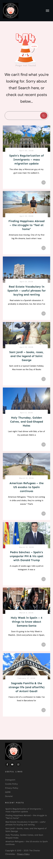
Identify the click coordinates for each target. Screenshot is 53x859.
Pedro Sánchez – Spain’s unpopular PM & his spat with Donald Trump (26, 556)
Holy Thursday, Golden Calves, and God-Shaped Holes (26, 421)
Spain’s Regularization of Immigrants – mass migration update (26, 159)
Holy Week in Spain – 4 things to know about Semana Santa (26, 621)
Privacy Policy (23, 854)
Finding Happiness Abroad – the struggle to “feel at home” (26, 225)
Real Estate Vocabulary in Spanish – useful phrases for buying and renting (26, 290)
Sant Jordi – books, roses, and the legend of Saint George (26, 356)
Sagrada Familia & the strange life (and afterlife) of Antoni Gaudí (27, 687)
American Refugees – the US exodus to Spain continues (26, 487)
